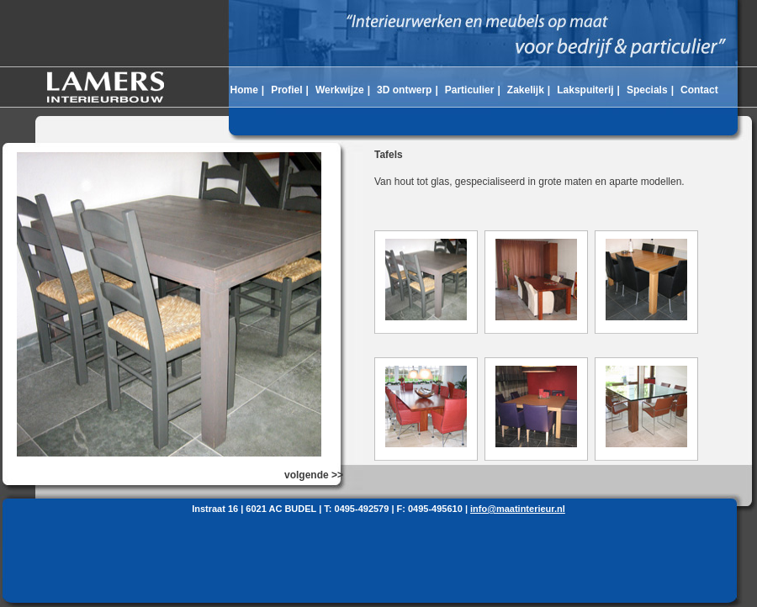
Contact (699, 90)
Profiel (286, 90)
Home (243, 90)
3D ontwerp (404, 90)
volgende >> (313, 475)
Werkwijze (339, 90)
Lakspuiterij (585, 90)
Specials (647, 90)
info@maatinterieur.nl (517, 509)
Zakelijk (525, 90)
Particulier (470, 90)
